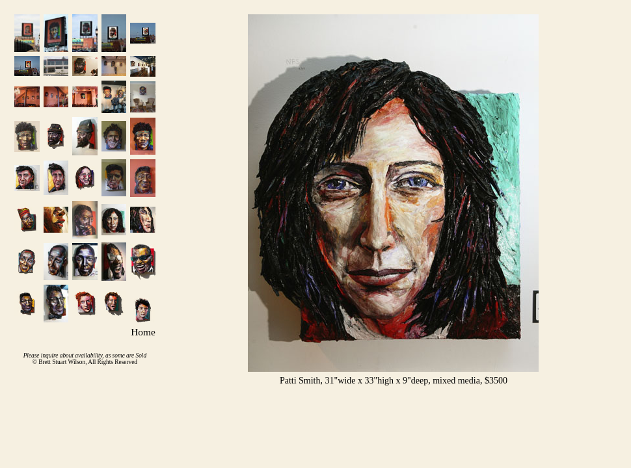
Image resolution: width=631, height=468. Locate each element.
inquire (50, 355)
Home (143, 331)
